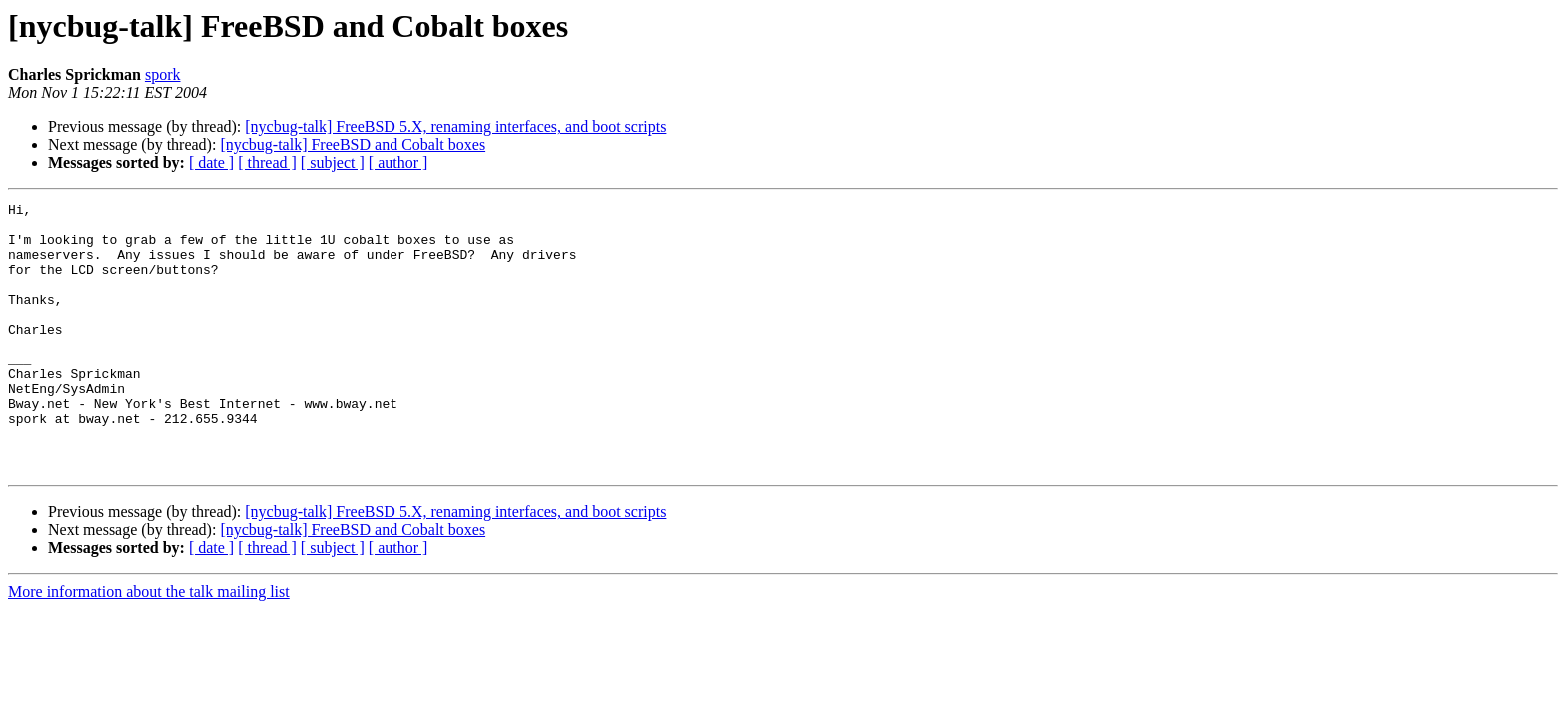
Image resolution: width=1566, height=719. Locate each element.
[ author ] (398, 162)
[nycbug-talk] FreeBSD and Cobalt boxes (352, 144)
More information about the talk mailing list (149, 645)
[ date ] (211, 162)
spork (163, 74)
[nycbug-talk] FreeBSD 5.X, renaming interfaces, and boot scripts (455, 126)
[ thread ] (267, 162)
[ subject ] (333, 162)
